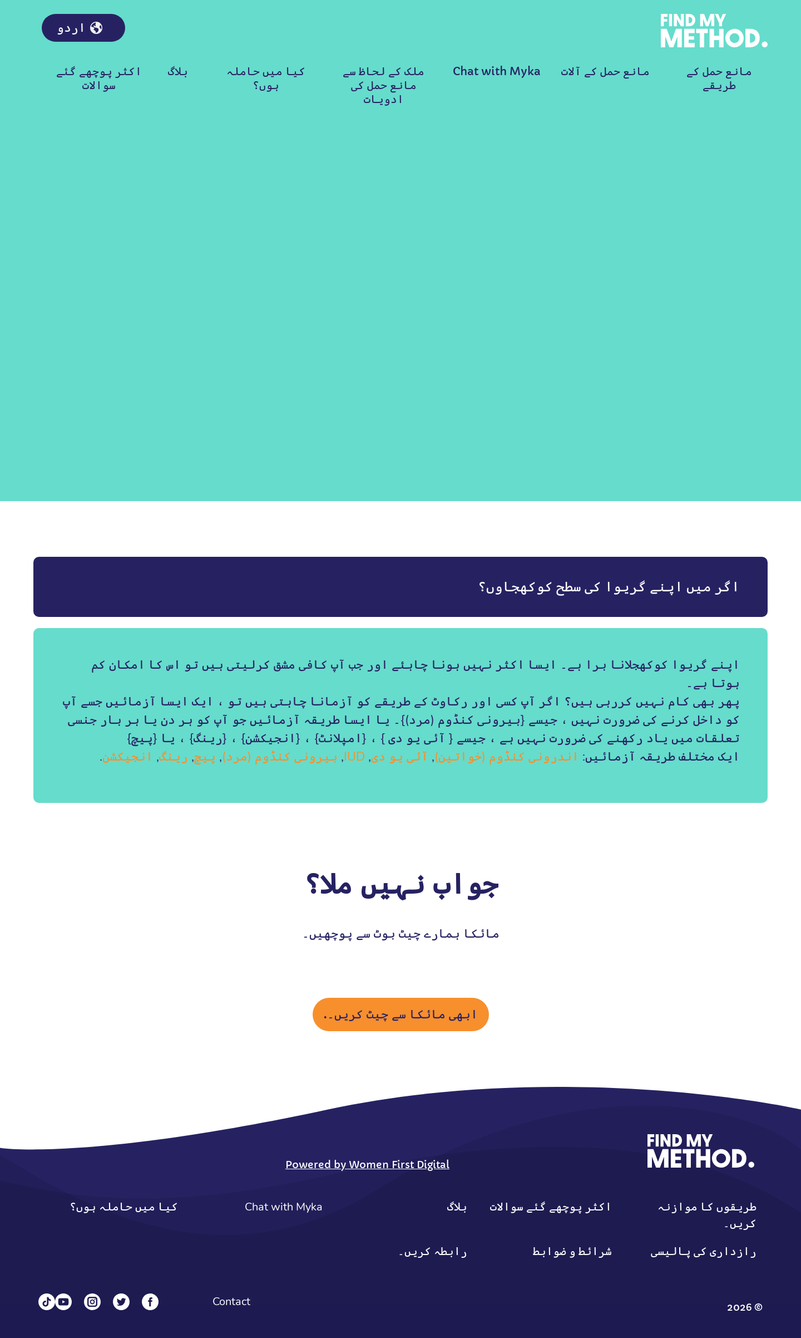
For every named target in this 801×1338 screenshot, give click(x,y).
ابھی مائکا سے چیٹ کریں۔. (401, 1014)
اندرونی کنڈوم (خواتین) (506, 756)
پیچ (205, 756)
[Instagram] (92, 1301)
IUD (354, 756)
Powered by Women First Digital (367, 1164)
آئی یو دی (399, 756)
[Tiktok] (46, 1301)
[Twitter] (121, 1301)
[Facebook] (150, 1301)
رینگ (173, 756)
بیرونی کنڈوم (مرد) (280, 756)
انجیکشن (127, 756)
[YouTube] (63, 1301)
